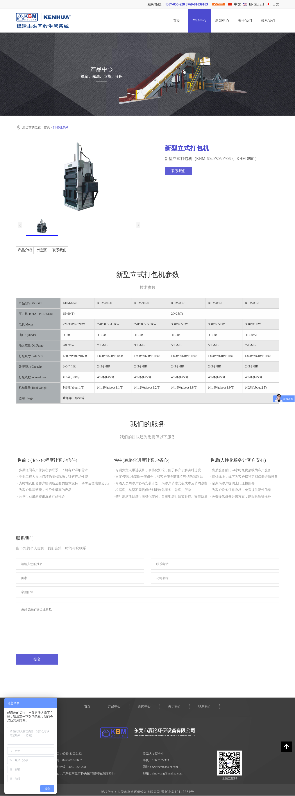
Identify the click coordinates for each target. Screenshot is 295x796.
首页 (176, 20)
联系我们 (268, 20)
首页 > (48, 127)
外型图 (42, 250)
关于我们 (245, 20)
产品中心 (199, 20)
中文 (234, 4)
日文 (272, 4)
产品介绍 (25, 250)
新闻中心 (222, 20)
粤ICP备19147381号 (177, 792)
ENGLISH (253, 4)
